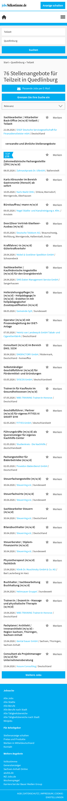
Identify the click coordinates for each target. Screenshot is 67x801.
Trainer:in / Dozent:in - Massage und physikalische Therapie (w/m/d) (23, 603)
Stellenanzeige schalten (16, 735)
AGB (19, 793)
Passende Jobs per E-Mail (33, 88)
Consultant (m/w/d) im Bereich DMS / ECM (22, 346)
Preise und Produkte (14, 739)
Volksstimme (10, 761)
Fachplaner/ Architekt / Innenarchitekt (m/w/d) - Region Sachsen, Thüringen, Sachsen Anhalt (20, 630)
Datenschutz (31, 793)
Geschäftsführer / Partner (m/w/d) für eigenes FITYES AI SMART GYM (22, 413)
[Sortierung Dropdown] (61, 106)
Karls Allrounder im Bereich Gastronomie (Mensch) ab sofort (20, 182)
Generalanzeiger (12, 765)
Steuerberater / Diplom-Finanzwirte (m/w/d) (18, 543)
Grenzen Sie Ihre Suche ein (33, 97)
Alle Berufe (9, 705)
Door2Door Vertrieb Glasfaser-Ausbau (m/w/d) (22, 224)
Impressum (47, 793)
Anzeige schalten (53, 5)
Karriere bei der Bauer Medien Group (23, 784)
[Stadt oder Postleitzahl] (33, 40)
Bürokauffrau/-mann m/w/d (21, 204)
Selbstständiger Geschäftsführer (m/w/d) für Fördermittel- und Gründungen (22, 370)
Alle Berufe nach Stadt (15, 709)
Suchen (33, 50)
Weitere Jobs (33, 675)
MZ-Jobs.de (10, 776)
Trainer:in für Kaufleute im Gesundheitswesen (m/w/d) (20, 389)
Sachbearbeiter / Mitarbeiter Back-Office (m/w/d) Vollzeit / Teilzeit (21, 120)
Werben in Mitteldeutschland (19, 743)
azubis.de (9, 772)
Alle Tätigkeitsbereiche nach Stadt (21, 717)
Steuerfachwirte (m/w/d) (19, 494)
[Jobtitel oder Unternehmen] (33, 31)
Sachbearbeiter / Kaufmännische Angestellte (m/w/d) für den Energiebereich (23, 270)
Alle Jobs (8, 698)
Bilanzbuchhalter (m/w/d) (19, 527)
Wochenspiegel (12, 780)
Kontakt (8, 746)
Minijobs (8, 720)
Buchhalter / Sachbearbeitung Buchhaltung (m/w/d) (22, 583)
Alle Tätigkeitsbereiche (16, 713)
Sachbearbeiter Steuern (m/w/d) (18, 510)
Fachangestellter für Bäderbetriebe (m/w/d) (18, 458)
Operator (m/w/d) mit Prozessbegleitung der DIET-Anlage (21, 323)
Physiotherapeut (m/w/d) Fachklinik (19, 561)
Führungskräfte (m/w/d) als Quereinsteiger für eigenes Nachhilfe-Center (20, 435)
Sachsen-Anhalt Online (16, 769)
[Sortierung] (30, 106)
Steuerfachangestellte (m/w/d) (22, 478)
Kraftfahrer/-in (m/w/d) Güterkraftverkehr (18, 246)
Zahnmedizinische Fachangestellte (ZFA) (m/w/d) (24, 162)
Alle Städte (9, 702)
